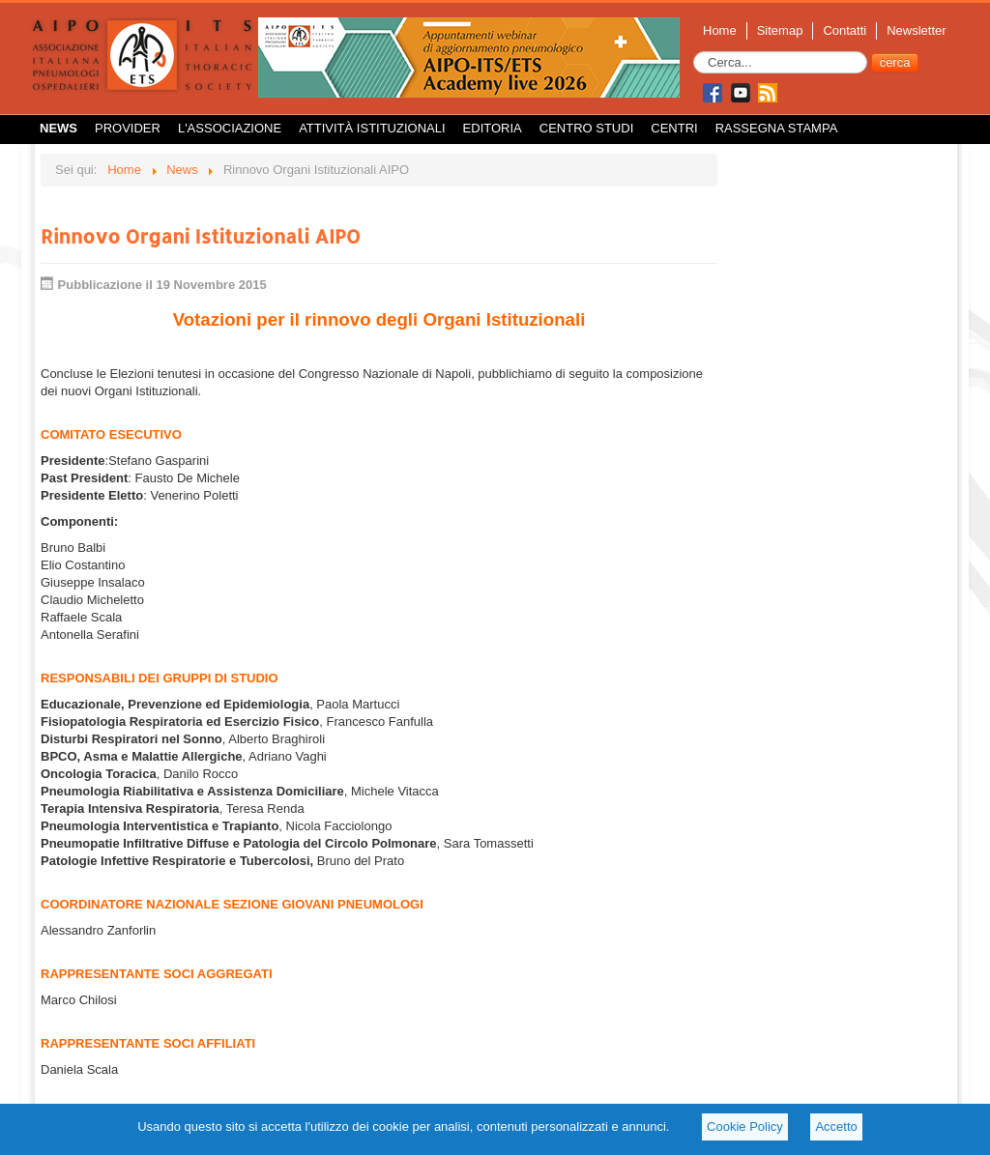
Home (720, 30)
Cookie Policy (745, 1126)
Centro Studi (586, 128)
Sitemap (780, 30)
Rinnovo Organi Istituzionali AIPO (201, 235)
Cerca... (693, 51)
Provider (127, 128)
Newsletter (916, 30)
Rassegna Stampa (776, 128)
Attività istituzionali (372, 128)
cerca (895, 62)
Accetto (836, 1126)
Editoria (492, 128)
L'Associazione (229, 128)
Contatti (844, 30)
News (58, 128)
